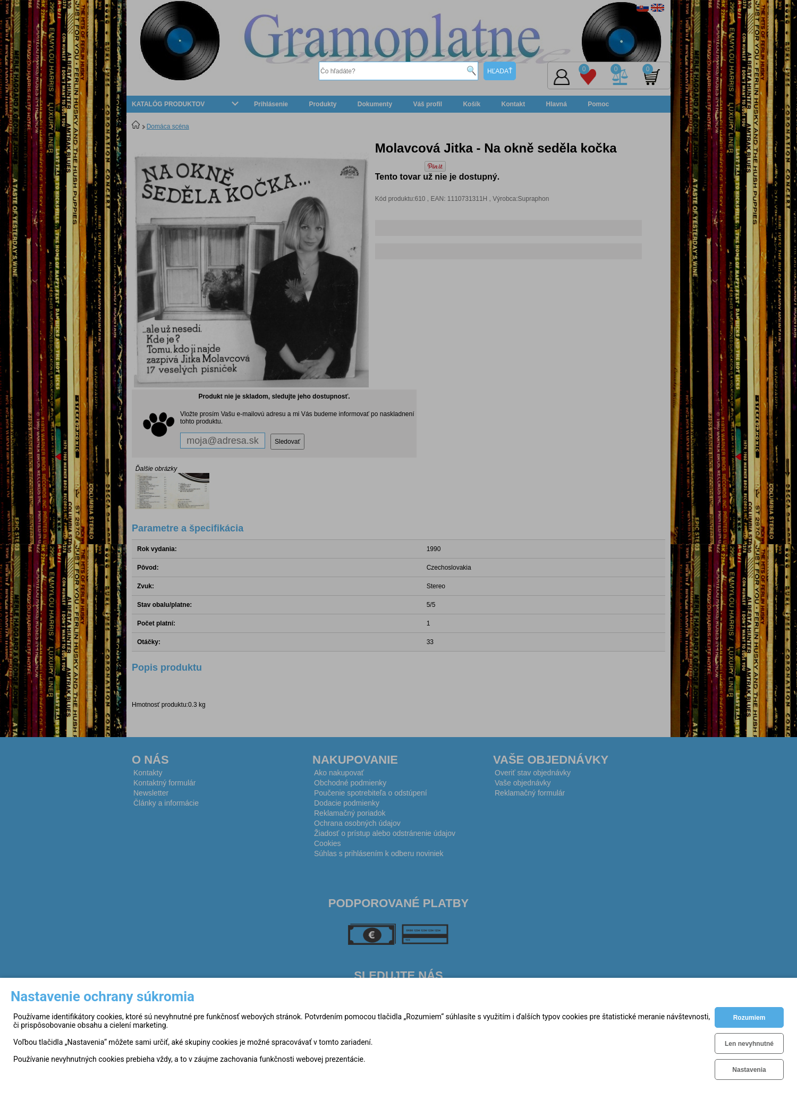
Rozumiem (749, 1017)
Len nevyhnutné (749, 1043)
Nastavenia (749, 1069)
